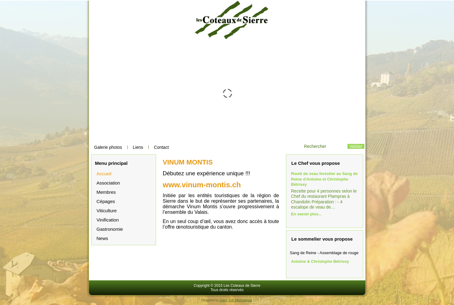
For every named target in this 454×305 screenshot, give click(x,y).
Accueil (104, 173)
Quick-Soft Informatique (235, 300)
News (102, 238)
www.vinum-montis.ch (202, 185)
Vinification (108, 219)
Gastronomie (110, 229)
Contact (161, 147)
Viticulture (107, 210)
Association (108, 182)
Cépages (106, 201)
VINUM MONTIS (188, 162)
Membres (106, 192)
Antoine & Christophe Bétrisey (320, 261)
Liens (138, 147)
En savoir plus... (306, 214)
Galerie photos (108, 147)
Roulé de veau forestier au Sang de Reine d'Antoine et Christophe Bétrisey (324, 179)
